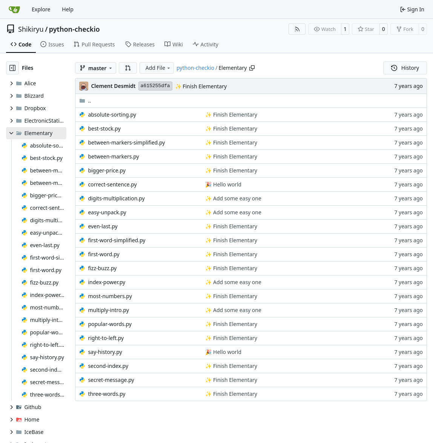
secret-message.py (111, 379)
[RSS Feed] (297, 29)
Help (68, 9)
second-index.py (108, 365)
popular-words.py (110, 324)
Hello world (226, 184)
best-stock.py (104, 128)
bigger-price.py (106, 170)
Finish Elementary (204, 86)
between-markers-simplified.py (126, 142)
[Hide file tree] (12, 68)
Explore (41, 9)
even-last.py (102, 226)
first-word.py (103, 254)
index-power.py (106, 282)
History (405, 67)
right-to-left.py (106, 337)
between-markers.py (113, 156)
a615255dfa (155, 86)
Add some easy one (236, 198)
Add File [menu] (158, 67)
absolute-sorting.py (112, 114)
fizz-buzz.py (102, 268)
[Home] (14, 9)
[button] (128, 68)
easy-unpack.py (107, 212)
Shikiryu (31, 29)
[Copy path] (252, 68)
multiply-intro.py (108, 310)
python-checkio (74, 29)
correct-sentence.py (112, 184)
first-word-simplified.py (116, 240)
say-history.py (105, 351)
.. (85, 100)
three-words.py (106, 393)
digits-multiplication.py (116, 198)
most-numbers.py (110, 296)
